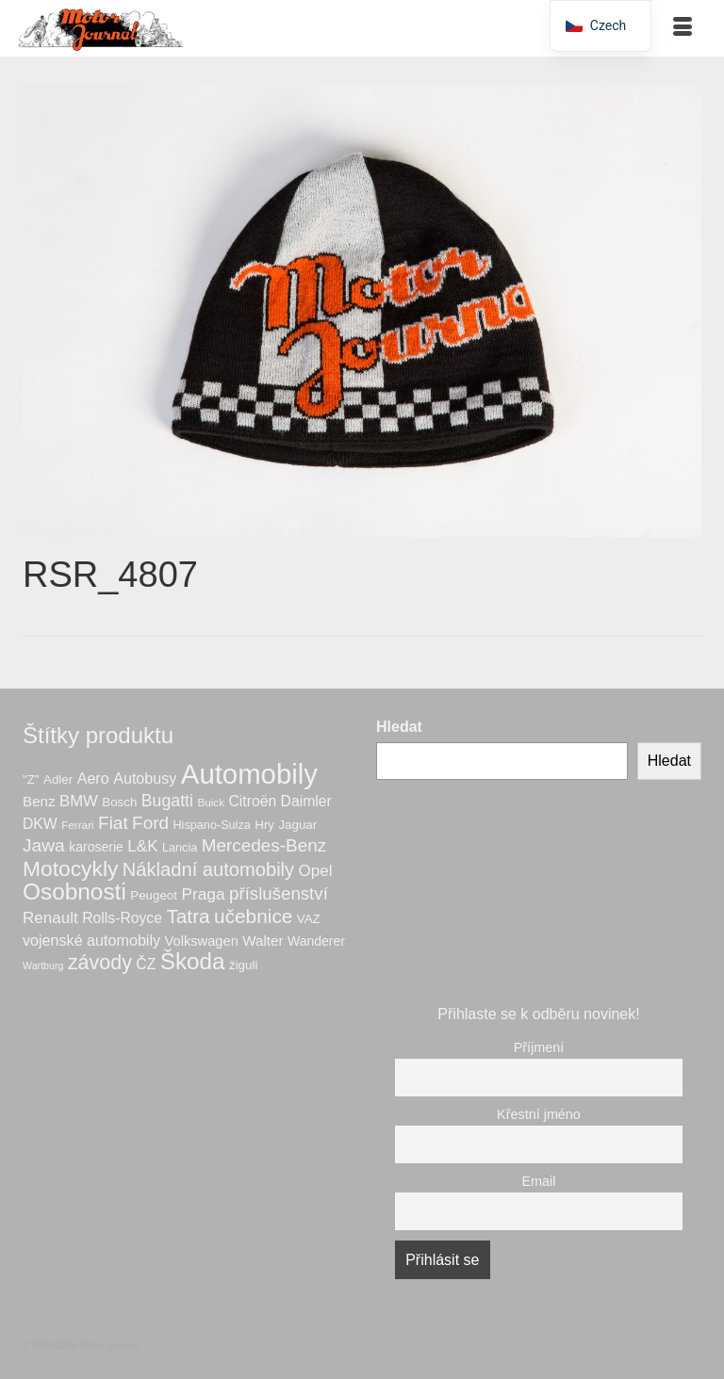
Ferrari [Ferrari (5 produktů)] (77, 825)
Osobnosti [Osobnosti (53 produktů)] (74, 891)
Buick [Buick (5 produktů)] (210, 802)
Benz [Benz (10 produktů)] (39, 801)
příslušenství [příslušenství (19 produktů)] (278, 893)
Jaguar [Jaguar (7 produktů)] (297, 825)
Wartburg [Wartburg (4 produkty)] (43, 965)
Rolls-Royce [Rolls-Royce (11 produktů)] (122, 918)
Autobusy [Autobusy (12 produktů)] (144, 778)
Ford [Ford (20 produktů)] (150, 823)
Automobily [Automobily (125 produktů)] (249, 773)
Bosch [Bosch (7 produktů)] (119, 802)
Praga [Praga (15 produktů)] (202, 893)
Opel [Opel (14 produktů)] (316, 871)
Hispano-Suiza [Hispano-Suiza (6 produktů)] (211, 825)
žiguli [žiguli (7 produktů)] (243, 965)
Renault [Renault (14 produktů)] (50, 918)
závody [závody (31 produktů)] (100, 962)
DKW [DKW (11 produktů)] (40, 824)
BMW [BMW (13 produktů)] (78, 801)
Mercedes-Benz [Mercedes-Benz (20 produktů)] (264, 845)
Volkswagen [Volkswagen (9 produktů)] (202, 941)
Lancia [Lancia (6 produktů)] (179, 847)
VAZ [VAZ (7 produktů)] (309, 919)
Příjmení (539, 1047)
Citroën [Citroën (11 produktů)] (252, 801)
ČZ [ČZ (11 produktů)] (146, 964)
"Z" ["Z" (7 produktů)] (31, 779)
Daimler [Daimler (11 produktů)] (306, 801)
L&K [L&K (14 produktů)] (142, 846)
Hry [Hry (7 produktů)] (264, 825)
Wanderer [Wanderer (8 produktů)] (316, 941)
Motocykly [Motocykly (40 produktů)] (70, 868)
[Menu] (682, 28)
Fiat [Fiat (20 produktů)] (113, 823)
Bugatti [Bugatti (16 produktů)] (167, 800)
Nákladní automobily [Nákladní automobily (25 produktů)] (208, 869)
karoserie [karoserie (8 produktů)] (96, 846)
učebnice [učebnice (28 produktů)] (253, 916)
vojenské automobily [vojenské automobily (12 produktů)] (91, 940)
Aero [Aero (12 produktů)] (93, 778)
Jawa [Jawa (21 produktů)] (44, 845)
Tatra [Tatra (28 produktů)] (187, 916)
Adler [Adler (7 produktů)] (58, 779)
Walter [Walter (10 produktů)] (262, 941)
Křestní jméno (539, 1114)
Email (539, 1181)
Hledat (399, 727)
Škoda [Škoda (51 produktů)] (192, 961)
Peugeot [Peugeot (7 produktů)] (153, 895)
